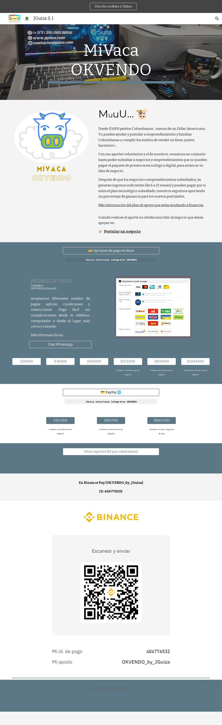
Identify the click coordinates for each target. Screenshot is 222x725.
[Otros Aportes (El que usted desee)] (111, 452)
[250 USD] (60, 420)
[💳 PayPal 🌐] (111, 392)
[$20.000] (26, 361)
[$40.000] (60, 361)
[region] (111, 6)
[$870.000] (161, 361)
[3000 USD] (161, 420)
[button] (217, 18)
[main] (111, 62)
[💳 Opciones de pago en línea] (111, 250)
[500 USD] (111, 420)
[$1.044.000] (195, 361)
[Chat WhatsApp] (60, 344)
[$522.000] (128, 361)
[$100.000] (94, 361)
